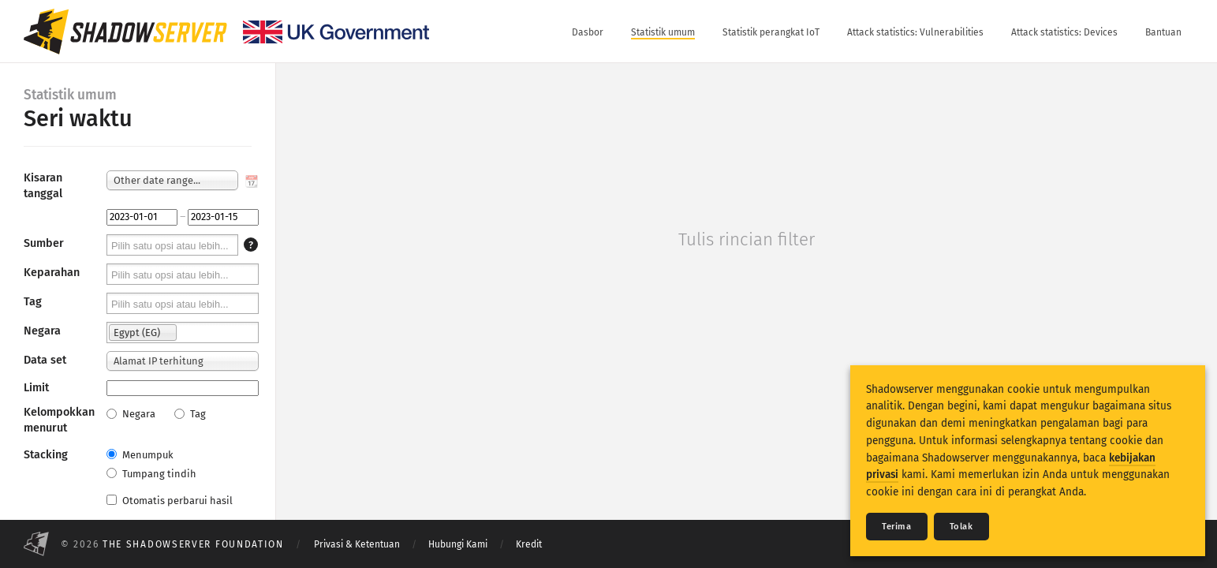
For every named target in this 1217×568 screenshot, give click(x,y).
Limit (36, 387)
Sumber (44, 243)
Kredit (529, 544)
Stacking (46, 455)
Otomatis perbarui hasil (169, 500)
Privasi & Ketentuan (357, 544)
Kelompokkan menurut (59, 420)
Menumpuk (140, 455)
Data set (45, 360)
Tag (33, 301)
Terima (897, 526)
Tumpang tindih (151, 474)
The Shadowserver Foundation (193, 544)
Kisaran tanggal (43, 185)
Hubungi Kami (457, 544)
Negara (42, 331)
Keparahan (52, 272)
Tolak (961, 526)
